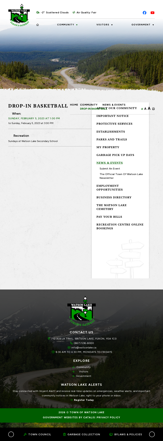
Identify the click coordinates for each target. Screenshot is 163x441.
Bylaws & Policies (126, 434)
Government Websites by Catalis (69, 422)
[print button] (153, 109)
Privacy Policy (108, 422)
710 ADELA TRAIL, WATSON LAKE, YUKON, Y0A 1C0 (84, 343)
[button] (11, 434)
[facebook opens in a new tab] (144, 13)
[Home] (37, 24)
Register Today (84, 405)
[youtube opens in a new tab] (152, 13)
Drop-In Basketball (93, 108)
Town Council (37, 434)
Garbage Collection (81, 434)
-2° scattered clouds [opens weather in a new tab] (55, 12)
